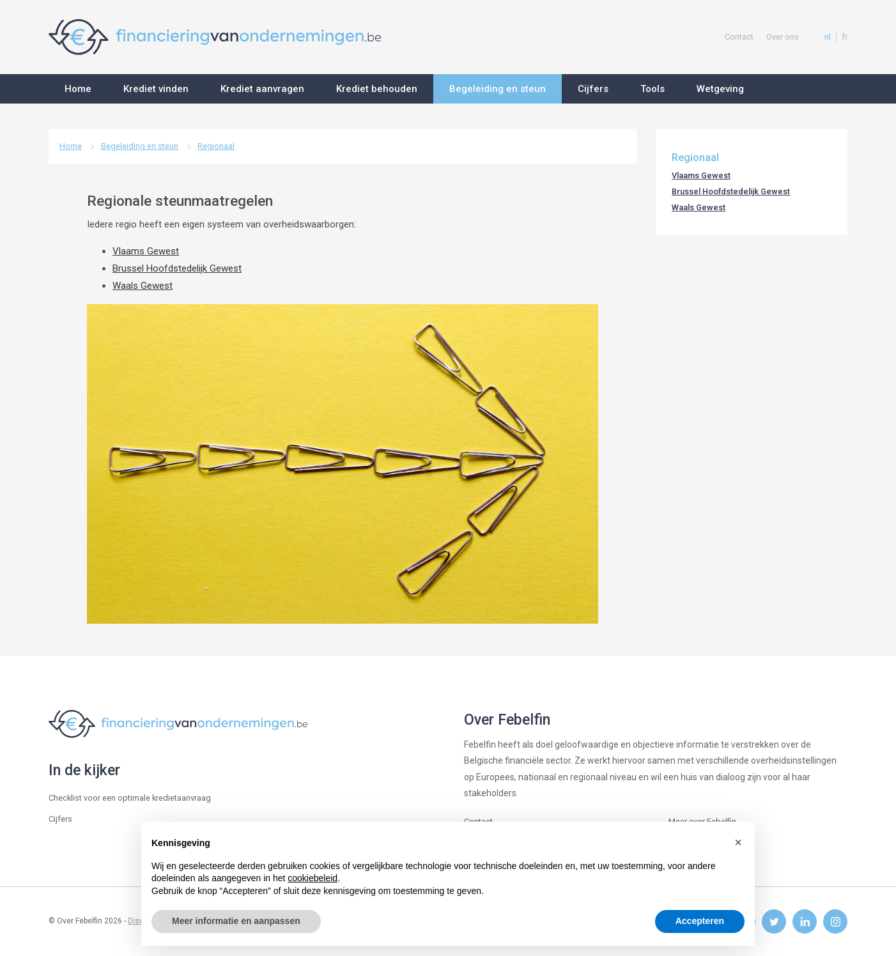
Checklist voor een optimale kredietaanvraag (130, 798)
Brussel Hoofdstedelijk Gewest (177, 268)
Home (70, 146)
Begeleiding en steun (139, 146)
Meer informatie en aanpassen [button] (236, 921)
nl (827, 37)
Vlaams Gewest (145, 251)
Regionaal (216, 146)
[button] (738, 842)
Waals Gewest (142, 285)
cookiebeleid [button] (312, 878)
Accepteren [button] (700, 921)
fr (844, 37)
